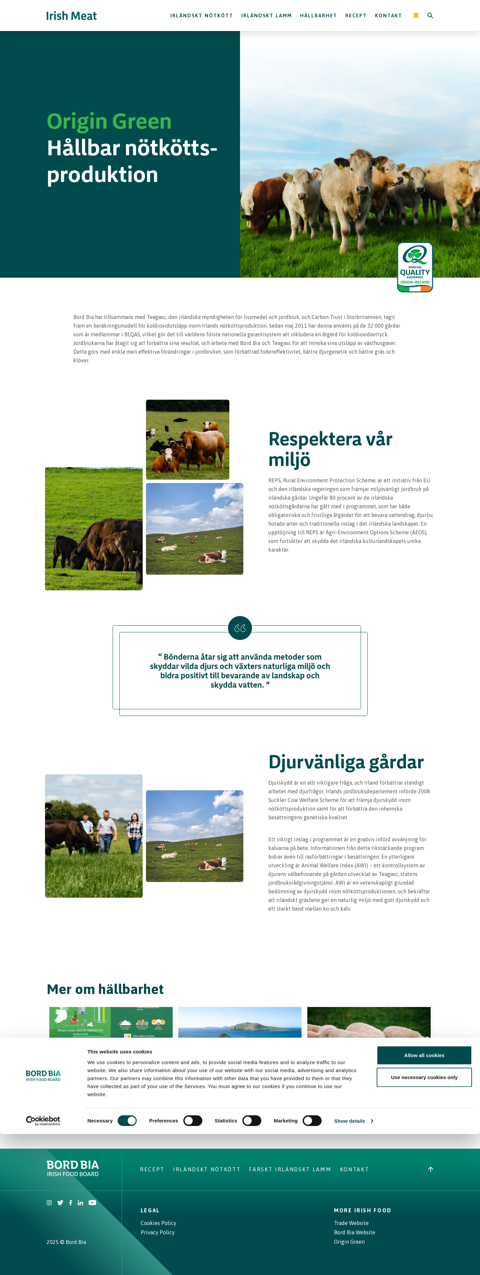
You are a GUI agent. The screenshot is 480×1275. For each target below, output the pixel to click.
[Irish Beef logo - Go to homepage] (72, 15)
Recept (356, 15)
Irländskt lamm (266, 15)
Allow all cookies (424, 1196)
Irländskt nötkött (201, 15)
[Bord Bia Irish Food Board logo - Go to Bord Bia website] (73, 1170)
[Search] (430, 16)
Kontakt (388, 15)
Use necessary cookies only (424, 1218)
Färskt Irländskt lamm (290, 1166)
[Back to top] (430, 1165)
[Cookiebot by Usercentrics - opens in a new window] (43, 1262)
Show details (349, 1262)
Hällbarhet (318, 15)
